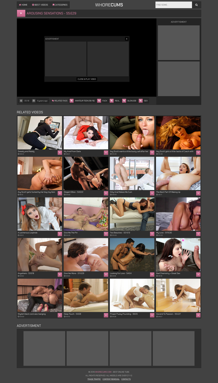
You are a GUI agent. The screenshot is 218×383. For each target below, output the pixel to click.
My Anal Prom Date (72, 151)
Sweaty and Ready (26, 151)
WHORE (109, 5)
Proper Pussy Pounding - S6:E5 (124, 314)
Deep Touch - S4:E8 (72, 314)
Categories (60, 4)
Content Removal (111, 379)
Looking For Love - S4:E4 (120, 273)
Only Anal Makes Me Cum (121, 192)
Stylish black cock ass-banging (32, 314)
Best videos (40, 4)
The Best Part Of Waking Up (168, 192)
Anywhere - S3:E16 (26, 273)
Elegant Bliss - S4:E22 (73, 192)
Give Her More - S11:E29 (74, 273)
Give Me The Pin (71, 232)
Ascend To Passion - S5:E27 (168, 314)
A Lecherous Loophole (27, 232)
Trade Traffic (94, 379)
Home (23, 4)
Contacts (126, 379)
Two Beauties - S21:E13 (120, 232)
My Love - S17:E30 (164, 232)
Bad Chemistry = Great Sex (168, 273)
